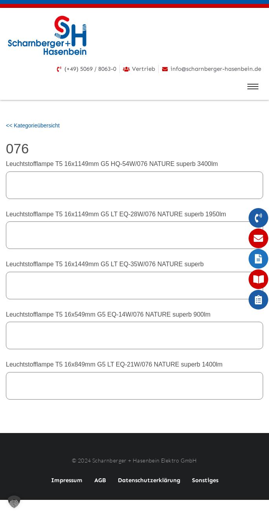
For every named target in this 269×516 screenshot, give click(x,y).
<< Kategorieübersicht (33, 125)
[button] (14, 502)
